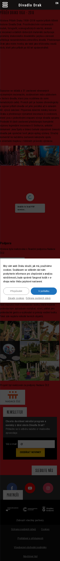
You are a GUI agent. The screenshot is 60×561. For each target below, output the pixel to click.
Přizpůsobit (16, 291)
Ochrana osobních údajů (38, 298)
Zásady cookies (16, 298)
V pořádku (43, 291)
